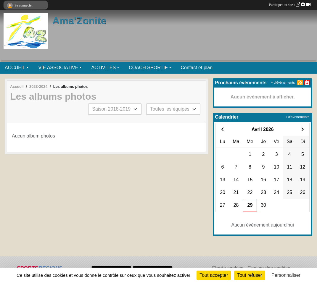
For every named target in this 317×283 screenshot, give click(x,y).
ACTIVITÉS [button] (103, 67)
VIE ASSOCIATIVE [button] (58, 67)
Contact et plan (197, 67)
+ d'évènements (283, 82)
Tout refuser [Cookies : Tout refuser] (249, 275)
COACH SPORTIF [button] (148, 67)
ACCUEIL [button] (15, 67)
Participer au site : (289, 5)
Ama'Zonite (79, 20)
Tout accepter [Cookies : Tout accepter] (213, 275)
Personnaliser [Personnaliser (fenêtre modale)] (285, 275)
